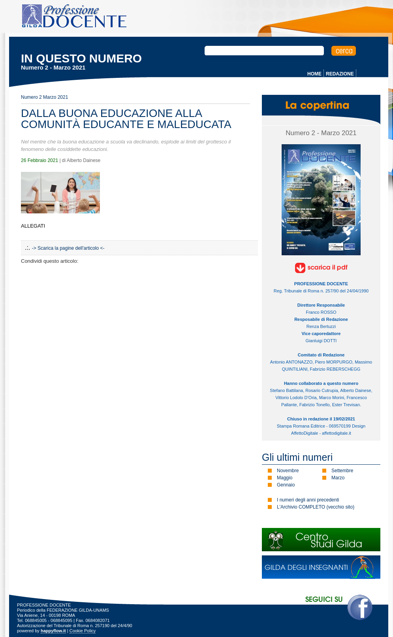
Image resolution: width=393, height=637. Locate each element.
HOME (314, 74)
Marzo (337, 478)
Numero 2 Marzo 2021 (44, 97)
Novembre (288, 470)
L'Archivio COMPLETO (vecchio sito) (315, 507)
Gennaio (286, 485)
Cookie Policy (83, 630)
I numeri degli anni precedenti (308, 500)
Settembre (342, 470)
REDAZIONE (340, 74)
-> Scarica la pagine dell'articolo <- (68, 248)
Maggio (284, 478)
